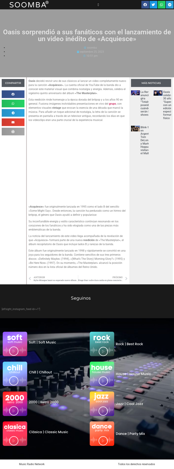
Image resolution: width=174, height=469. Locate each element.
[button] (98, 4)
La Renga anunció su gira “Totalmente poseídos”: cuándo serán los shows (148, 103)
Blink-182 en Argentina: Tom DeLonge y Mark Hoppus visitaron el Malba (147, 140)
